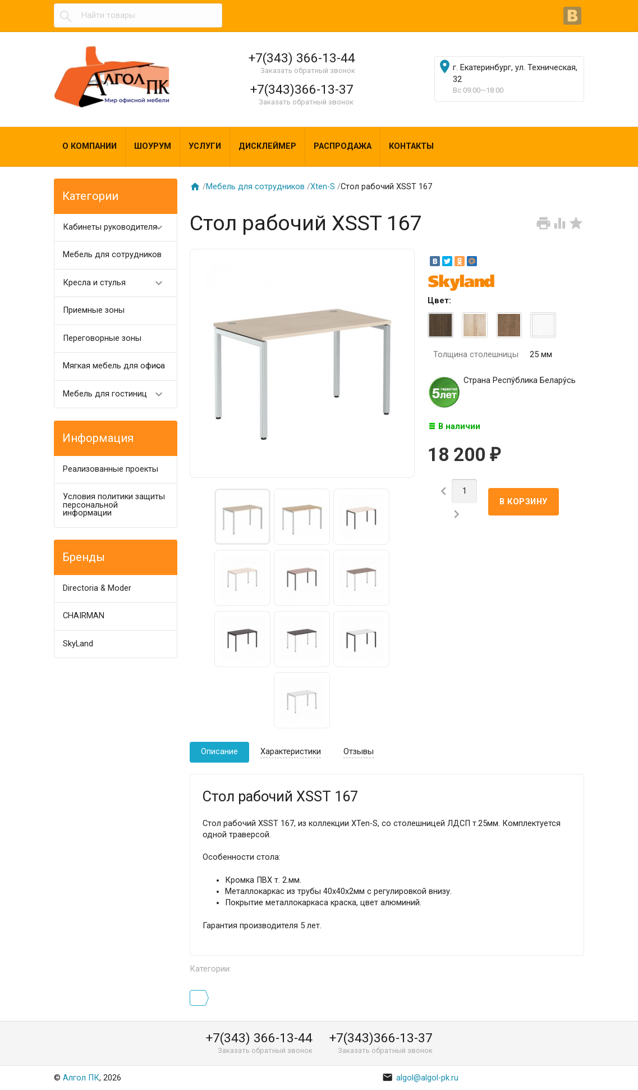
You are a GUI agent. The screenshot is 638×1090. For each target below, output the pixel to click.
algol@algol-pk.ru (420, 1078)
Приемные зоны (94, 310)
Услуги (205, 146)
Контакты (411, 146)
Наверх (591, 1069)
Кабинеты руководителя (118, 227)
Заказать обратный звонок (307, 70)
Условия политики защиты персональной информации (114, 505)
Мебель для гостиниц (118, 394)
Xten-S (322, 186)
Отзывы (358, 751)
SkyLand (78, 644)
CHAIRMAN (83, 616)
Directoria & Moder (97, 588)
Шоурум (152, 146)
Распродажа (342, 146)
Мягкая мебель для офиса (118, 366)
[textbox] (138, 15)
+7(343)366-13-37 (302, 89)
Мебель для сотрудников (112, 254)
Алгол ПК (81, 1078)
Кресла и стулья (118, 283)
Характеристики (290, 751)
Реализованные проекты (110, 469)
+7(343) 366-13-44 (302, 58)
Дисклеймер (267, 146)
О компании (89, 146)
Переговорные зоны (102, 338)
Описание (219, 751)
